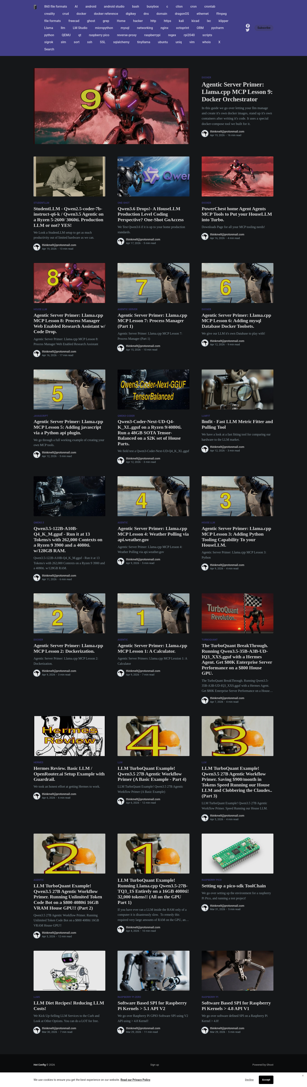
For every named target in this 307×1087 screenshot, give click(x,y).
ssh (89, 42)
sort (77, 42)
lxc (209, 21)
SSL (103, 42)
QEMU (66, 35)
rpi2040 (189, 35)
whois (206, 42)
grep (106, 21)
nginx (164, 28)
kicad (195, 21)
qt (79, 35)
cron (193, 6)
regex (172, 35)
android (90, 6)
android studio (114, 6)
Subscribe (263, 28)
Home (121, 21)
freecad (73, 21)
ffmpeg (221, 14)
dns (146, 14)
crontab (209, 6)
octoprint (182, 28)
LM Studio (80, 28)
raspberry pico (99, 35)
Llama (48, 28)
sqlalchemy (121, 42)
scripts (207, 35)
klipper (223, 21)
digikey (131, 14)
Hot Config (40, 1064)
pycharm (217, 28)
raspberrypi (152, 35)
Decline (249, 1079)
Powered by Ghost (262, 1064)
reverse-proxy (127, 35)
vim (192, 42)
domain (161, 14)
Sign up (154, 1064)
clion (179, 6)
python (49, 35)
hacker (138, 21)
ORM (200, 28)
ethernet (203, 14)
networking (145, 28)
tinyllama (143, 42)
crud (65, 14)
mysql (125, 28)
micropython (104, 28)
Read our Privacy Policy (135, 1079)
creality (49, 14)
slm (63, 42)
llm (63, 28)
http (153, 21)
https (167, 21)
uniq (178, 42)
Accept (266, 1079)
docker (81, 14)
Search (49, 49)
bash (135, 6)
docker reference (106, 14)
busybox (153, 6)
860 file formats (55, 6)
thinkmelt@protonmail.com (227, 131)
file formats (52, 21)
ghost (91, 21)
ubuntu (163, 42)
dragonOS (182, 14)
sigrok (48, 42)
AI (76, 6)
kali (181, 21)
